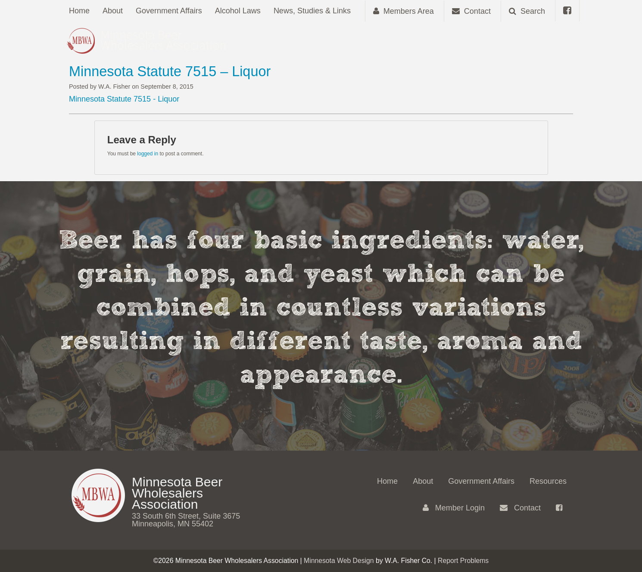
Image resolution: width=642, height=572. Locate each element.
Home (79, 10)
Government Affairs (169, 10)
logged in (147, 154)
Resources (548, 481)
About (113, 10)
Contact (520, 508)
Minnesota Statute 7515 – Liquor (170, 71)
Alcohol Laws (238, 10)
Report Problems (463, 560)
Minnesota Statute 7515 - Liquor (124, 99)
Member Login (454, 508)
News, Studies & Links (312, 10)
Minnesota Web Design (339, 560)
